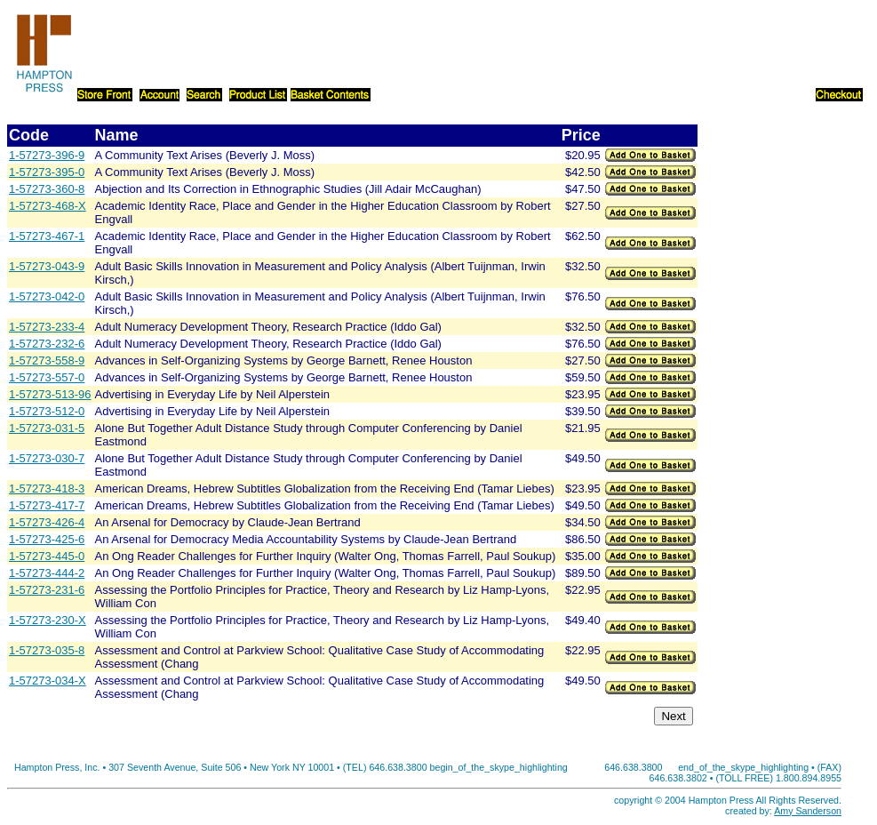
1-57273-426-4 (46, 522)
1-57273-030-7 (46, 458)
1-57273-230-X (47, 620)
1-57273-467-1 (46, 236)
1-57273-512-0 (46, 411)
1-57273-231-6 (46, 590)
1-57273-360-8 (46, 189)
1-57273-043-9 (46, 266)
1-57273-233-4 (46, 326)
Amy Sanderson (807, 810)
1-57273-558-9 (46, 360)
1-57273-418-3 (46, 488)
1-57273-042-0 (46, 296)
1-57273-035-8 (46, 650)
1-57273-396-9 (46, 155)
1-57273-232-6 (46, 343)
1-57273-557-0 (46, 377)
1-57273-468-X (47, 205)
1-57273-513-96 (50, 394)
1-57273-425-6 (46, 539)
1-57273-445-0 (46, 556)
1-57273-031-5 (46, 428)
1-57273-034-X (47, 680)
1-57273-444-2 (46, 573)
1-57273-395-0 (46, 172)
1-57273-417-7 (46, 505)
